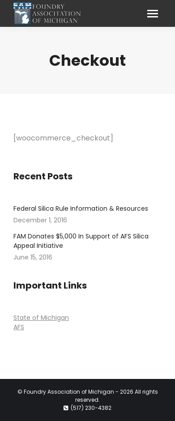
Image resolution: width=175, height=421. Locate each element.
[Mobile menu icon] (153, 13)
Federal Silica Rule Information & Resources (80, 208)
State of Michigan (41, 317)
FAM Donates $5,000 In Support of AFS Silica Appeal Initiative (81, 241)
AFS (18, 327)
